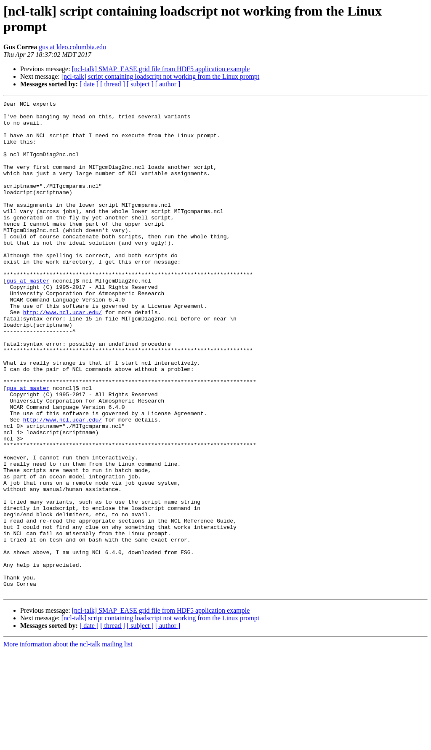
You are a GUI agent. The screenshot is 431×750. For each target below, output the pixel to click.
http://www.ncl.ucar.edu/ (62, 355)
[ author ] (168, 84)
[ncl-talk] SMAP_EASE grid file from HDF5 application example (161, 68)
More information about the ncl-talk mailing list (68, 742)
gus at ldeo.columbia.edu (72, 47)
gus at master (28, 317)
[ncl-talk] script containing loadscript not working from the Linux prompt (160, 76)
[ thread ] (112, 84)
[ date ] (89, 84)
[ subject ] (140, 84)
